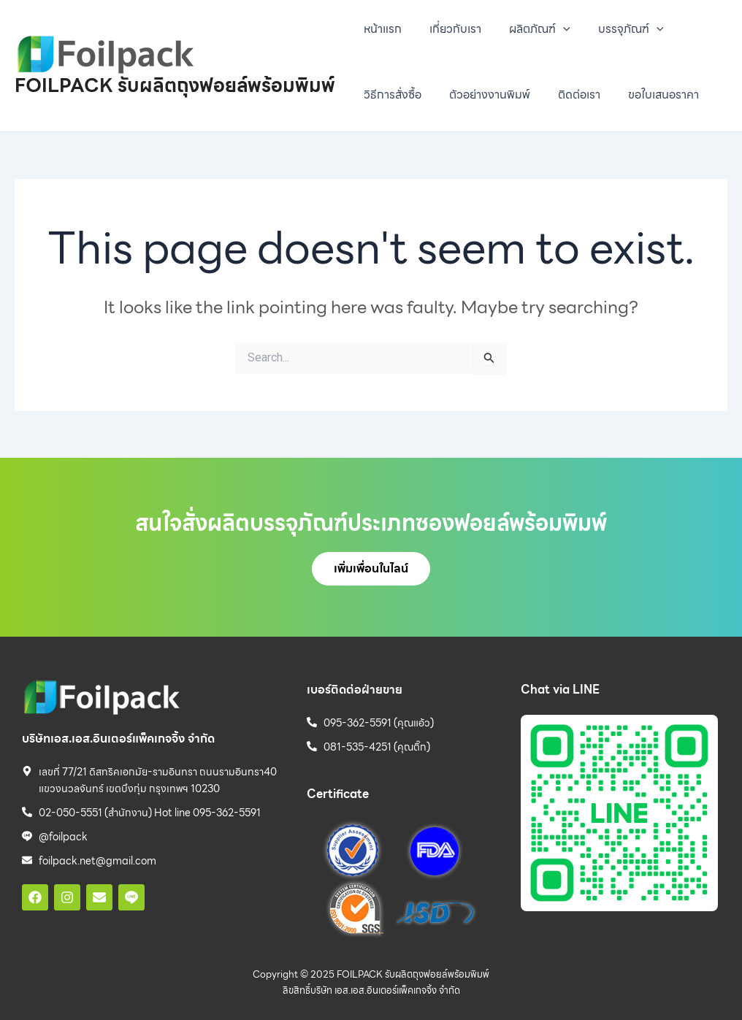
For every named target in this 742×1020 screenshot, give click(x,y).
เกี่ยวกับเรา (449, 29)
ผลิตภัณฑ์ (528, 29)
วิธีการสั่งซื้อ (390, 94)
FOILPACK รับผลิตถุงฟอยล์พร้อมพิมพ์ (175, 85)
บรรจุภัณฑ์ (616, 29)
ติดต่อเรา (568, 94)
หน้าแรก (380, 29)
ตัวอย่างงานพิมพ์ (483, 94)
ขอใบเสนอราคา (648, 94)
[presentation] (552, 29)
